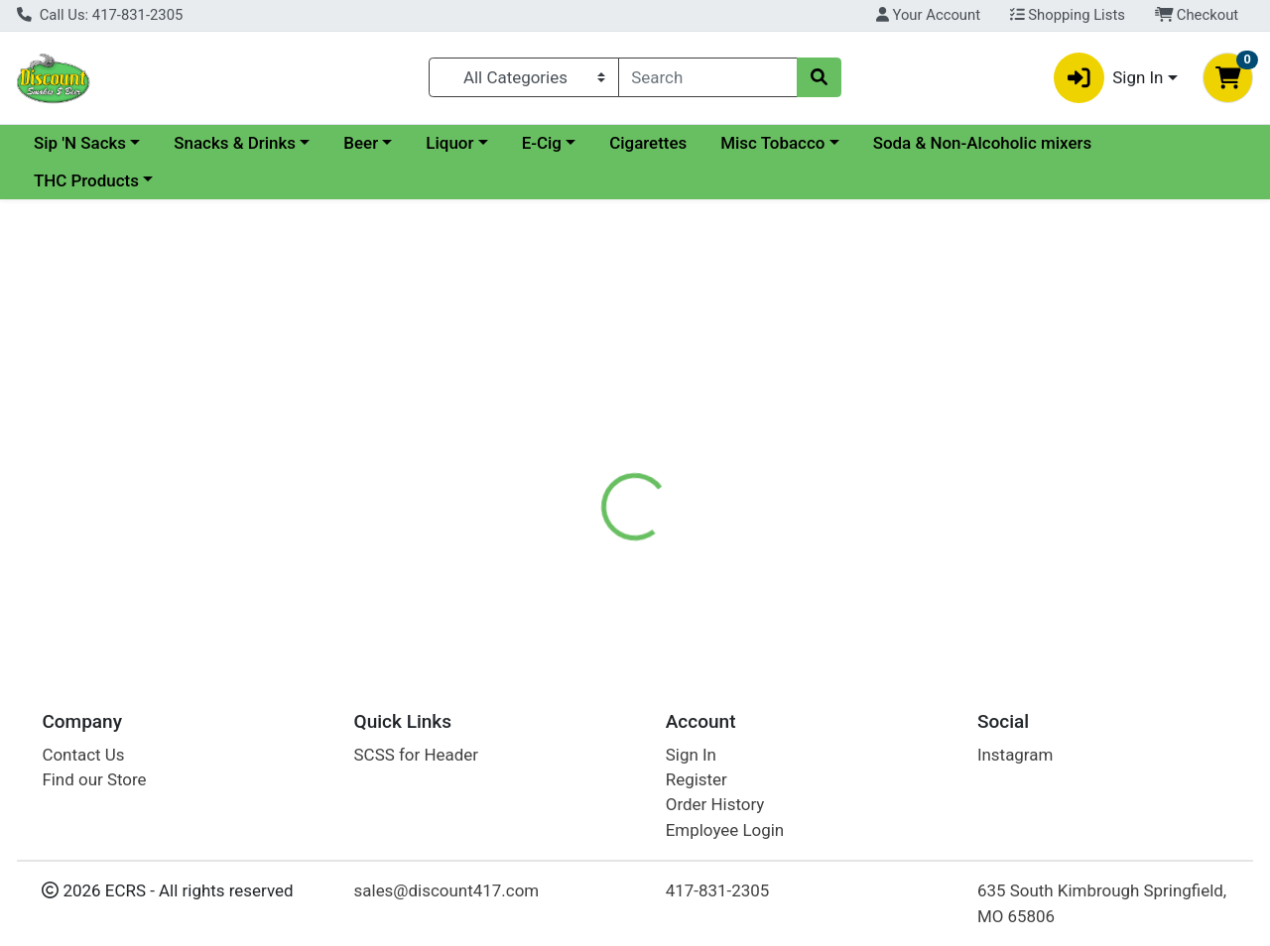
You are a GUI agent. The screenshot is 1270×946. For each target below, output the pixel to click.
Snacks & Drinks (406, 143)
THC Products (338, 180)
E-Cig (713, 143)
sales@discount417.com (447, 891)
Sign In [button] (1109, 78)
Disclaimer (678, 468)
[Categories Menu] (523, 77)
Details (584, 468)
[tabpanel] (899, 566)
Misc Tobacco (944, 143)
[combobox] (708, 77)
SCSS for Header (416, 755)
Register (696, 779)
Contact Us (83, 755)
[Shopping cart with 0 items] (1228, 78)
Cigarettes (819, 143)
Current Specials (96, 143)
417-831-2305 (718, 891)
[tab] (584, 468)
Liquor (621, 143)
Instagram (1015, 755)
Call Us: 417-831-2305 (100, 15)
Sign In (691, 755)
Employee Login (725, 830)
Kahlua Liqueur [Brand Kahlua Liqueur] (790, 547)
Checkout (1197, 15)
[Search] (708, 77)
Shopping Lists (1067, 15)
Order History (715, 805)
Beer (532, 143)
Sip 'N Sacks (251, 143)
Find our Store (94, 779)
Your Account (928, 15)
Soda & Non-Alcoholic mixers (143, 180)
